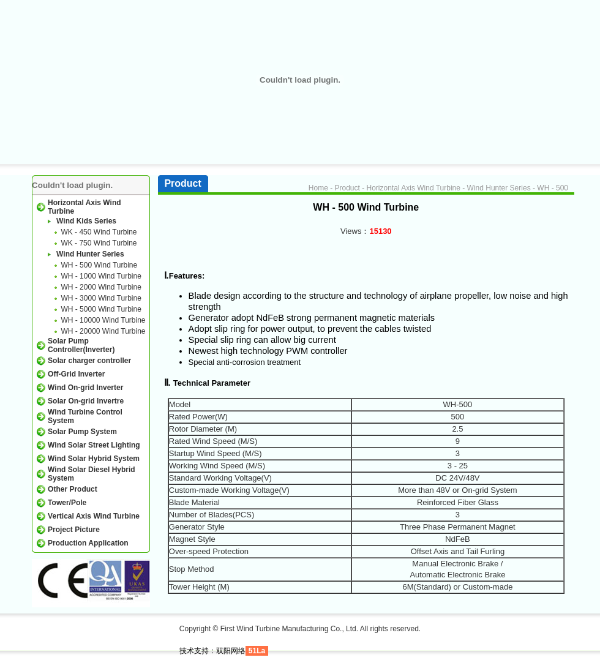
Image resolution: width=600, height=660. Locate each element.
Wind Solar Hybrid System (94, 458)
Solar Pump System (82, 431)
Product (346, 188)
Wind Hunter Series (90, 254)
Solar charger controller (89, 360)
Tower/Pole (67, 502)
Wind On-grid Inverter (85, 387)
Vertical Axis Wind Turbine (94, 516)
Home (318, 188)
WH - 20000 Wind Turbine (103, 331)
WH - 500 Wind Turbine (99, 265)
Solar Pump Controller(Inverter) (81, 345)
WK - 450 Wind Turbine (99, 232)
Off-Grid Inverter (76, 374)
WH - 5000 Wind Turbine (101, 309)
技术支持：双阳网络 (212, 651)
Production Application (88, 543)
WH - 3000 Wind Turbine (101, 298)
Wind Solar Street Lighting (94, 445)
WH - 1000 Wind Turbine (101, 276)
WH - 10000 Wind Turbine (103, 320)
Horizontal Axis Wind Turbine (413, 188)
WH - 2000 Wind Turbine (101, 287)
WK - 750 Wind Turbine (99, 243)
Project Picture (74, 529)
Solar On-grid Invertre (86, 401)
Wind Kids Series (86, 221)
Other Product (72, 489)
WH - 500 (552, 188)
